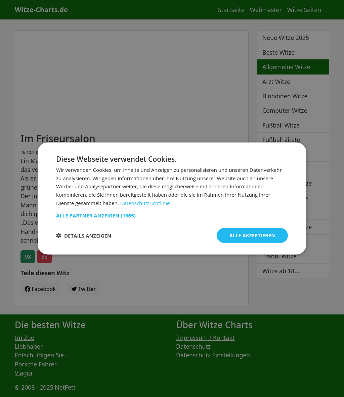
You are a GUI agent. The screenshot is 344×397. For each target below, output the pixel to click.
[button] (172, 215)
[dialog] (172, 198)
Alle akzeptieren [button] (252, 235)
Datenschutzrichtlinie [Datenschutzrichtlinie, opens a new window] (145, 202)
